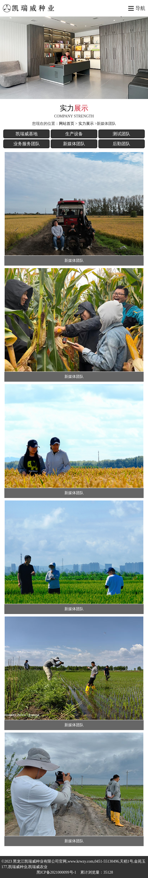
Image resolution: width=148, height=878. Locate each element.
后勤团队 (121, 143)
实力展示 (86, 124)
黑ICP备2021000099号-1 (56, 872)
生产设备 (74, 133)
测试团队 (121, 133)
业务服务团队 (26, 143)
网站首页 (66, 124)
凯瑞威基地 (27, 133)
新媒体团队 (74, 143)
